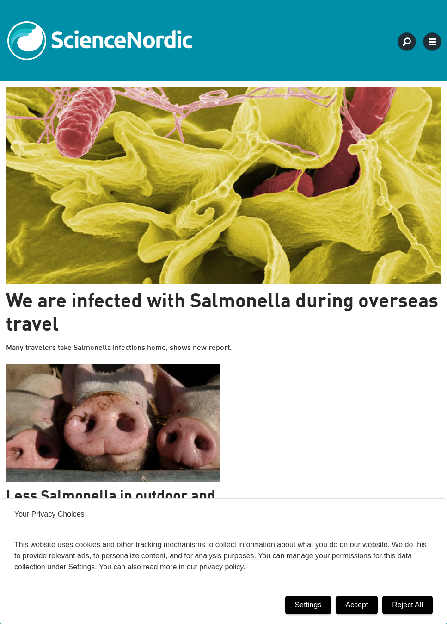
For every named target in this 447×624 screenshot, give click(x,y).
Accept (356, 605)
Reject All (407, 605)
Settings (308, 605)
